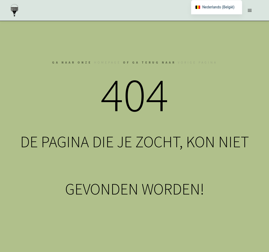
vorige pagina (197, 62)
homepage (107, 62)
